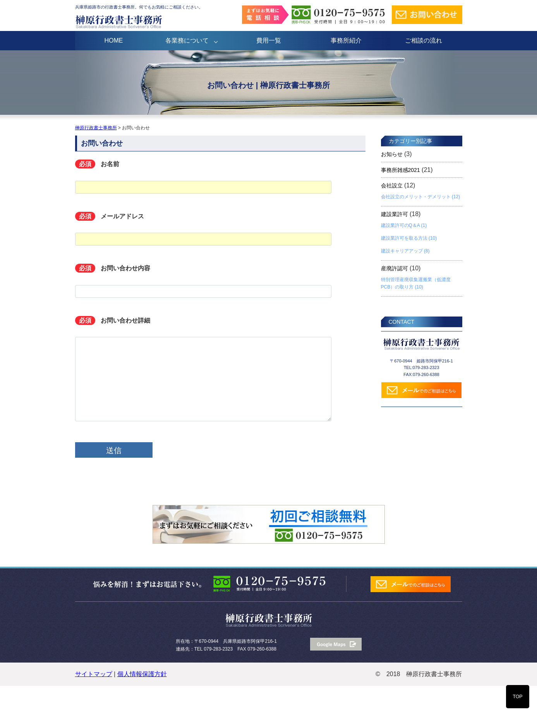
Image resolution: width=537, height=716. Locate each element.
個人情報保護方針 (142, 674)
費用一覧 (268, 40)
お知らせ (392, 154)
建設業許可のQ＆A (400, 225)
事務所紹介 (346, 40)
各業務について (187, 40)
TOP (517, 696)
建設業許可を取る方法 (404, 238)
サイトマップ (93, 674)
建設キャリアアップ (402, 251)
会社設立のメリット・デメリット (416, 196)
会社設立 (392, 185)
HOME (114, 40)
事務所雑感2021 (400, 170)
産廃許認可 (394, 268)
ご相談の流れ (423, 40)
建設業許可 (394, 214)
